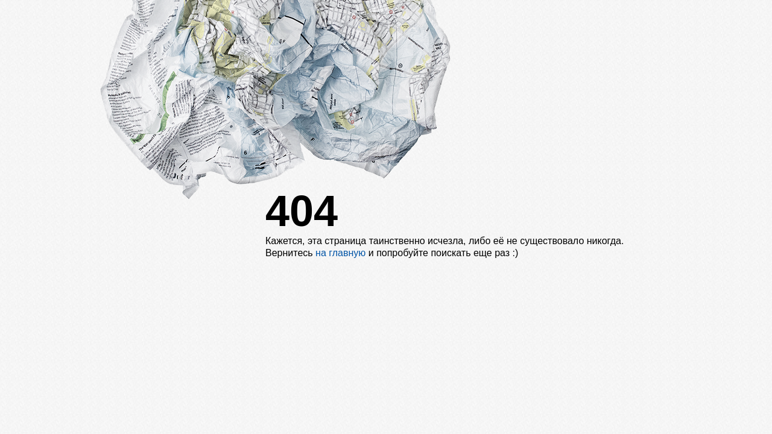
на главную (340, 253)
